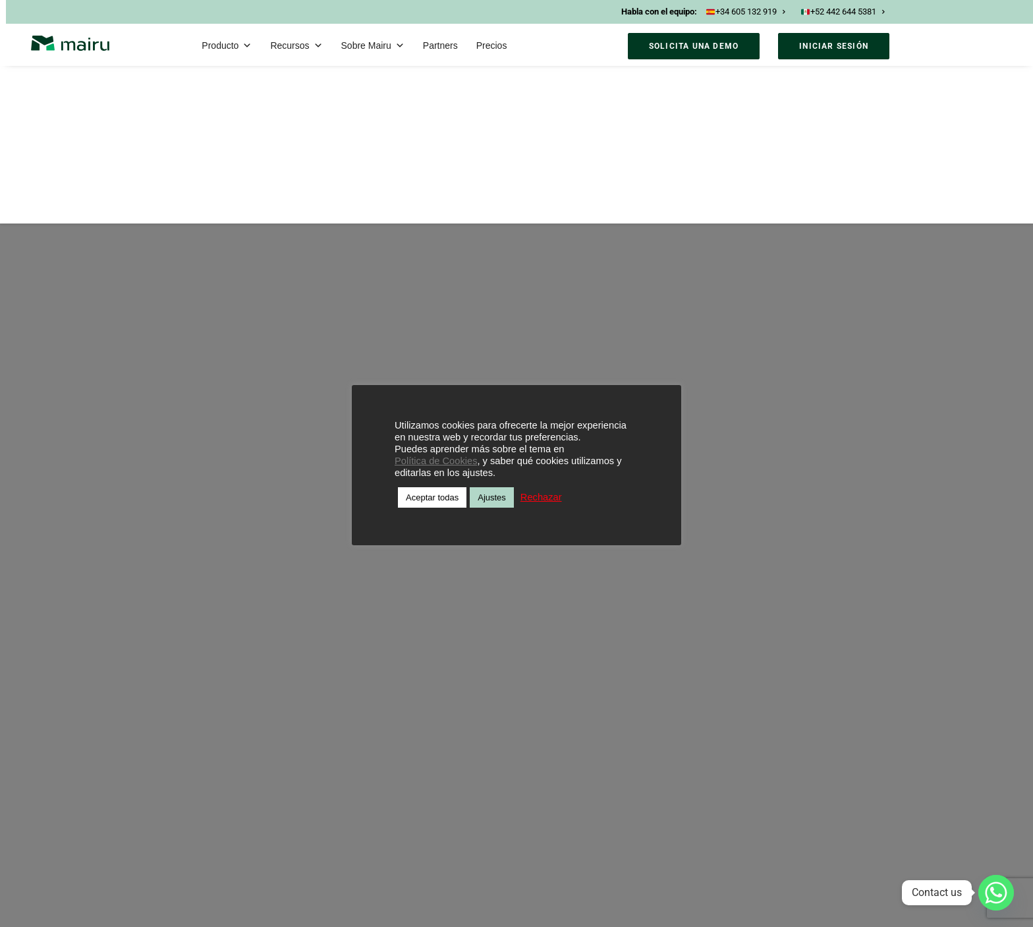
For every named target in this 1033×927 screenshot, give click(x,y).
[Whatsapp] (996, 893)
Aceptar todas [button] (432, 497)
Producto (227, 45)
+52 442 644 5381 (842, 11)
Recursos (296, 45)
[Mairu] (70, 43)
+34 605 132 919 (745, 11)
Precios (491, 45)
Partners (440, 45)
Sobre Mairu (373, 45)
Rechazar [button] (541, 497)
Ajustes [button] (492, 497)
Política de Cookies (436, 461)
